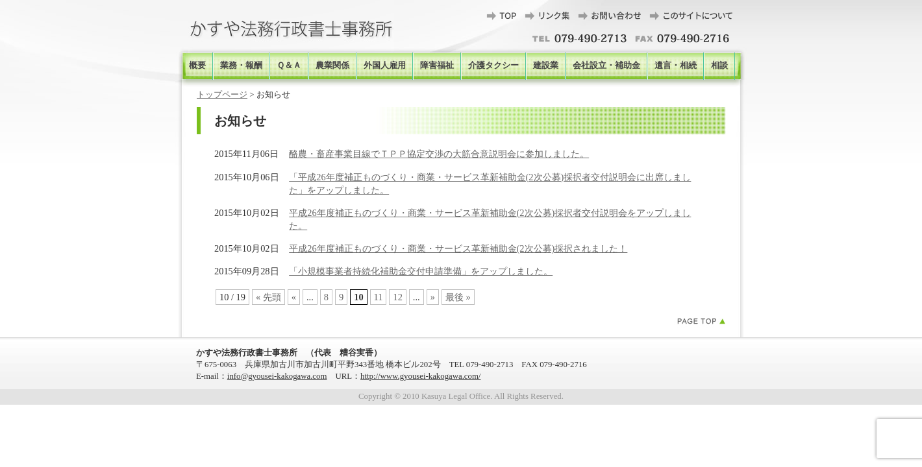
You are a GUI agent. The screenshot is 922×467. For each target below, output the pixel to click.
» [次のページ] (432, 297)
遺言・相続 (675, 65)
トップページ (222, 94)
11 (378, 297)
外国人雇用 (385, 65)
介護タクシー (493, 65)
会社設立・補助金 (606, 65)
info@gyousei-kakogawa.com (277, 376)
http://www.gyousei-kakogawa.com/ (420, 376)
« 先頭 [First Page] (268, 297)
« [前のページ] (294, 297)
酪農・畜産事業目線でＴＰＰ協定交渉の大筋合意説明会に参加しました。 (439, 154)
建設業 (545, 65)
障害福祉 (437, 65)
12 (397, 297)
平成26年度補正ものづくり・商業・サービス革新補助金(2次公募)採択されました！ (458, 248)
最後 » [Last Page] (458, 297)
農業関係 (332, 65)
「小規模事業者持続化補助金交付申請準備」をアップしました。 (421, 271)
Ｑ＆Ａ (289, 65)
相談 (719, 65)
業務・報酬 (241, 65)
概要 (197, 65)
